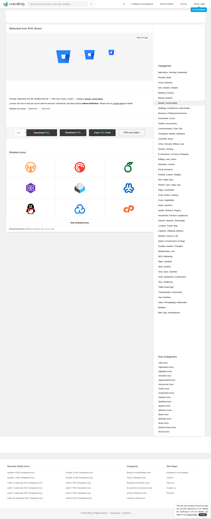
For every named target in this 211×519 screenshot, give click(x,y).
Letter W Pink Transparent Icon (79, 498)
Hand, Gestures (165, 205)
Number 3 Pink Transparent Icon (20, 473)
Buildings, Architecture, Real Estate (174, 108)
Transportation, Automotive (170, 292)
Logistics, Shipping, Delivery (170, 231)
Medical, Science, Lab (168, 236)
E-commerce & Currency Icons (139, 488)
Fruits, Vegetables (166, 200)
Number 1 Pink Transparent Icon (20, 478)
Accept (202, 515)
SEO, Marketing (165, 256)
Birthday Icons (165, 419)
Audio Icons (164, 388)
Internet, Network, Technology (171, 220)
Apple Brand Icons (167, 380)
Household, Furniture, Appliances (173, 215)
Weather (162, 307)
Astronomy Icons (166, 384)
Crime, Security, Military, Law (171, 144)
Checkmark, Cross (166, 118)
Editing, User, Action (167, 159)
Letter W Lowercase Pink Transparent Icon (25, 498)
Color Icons (46, 109)
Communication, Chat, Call (170, 128)
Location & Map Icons (136, 498)
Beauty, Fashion (165, 98)
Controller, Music (165, 139)
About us (170, 483)
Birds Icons (163, 414)
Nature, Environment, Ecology (171, 241)
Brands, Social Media (94, 99)
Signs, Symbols (165, 261)
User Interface (164, 297)
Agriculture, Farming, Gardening (172, 72)
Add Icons (163, 363)
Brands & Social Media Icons (139, 473)
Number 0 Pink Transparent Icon (79, 478)
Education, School (166, 164)
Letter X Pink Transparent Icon (78, 493)
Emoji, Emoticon (165, 169)
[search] (91, 4)
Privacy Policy (115, 513)
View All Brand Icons (79, 223)
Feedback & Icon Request (142, 4)
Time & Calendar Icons (136, 478)
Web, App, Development (169, 312)
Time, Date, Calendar (167, 272)
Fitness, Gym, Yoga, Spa (169, 185)
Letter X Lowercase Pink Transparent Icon (24, 493)
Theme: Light (199, 4)
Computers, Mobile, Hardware (171, 134)
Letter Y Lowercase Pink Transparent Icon (24, 488)
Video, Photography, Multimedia (172, 302)
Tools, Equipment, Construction (172, 277)
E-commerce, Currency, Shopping (173, 154)
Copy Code (102, 132)
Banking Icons (165, 401)
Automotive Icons (166, 393)
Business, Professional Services (172, 113)
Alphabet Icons (165, 371)
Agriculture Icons (166, 367)
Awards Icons (165, 397)
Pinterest (170, 493)
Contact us (171, 488)
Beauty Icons (164, 406)
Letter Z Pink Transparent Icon (78, 483)
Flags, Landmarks (166, 190)
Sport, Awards (164, 266)
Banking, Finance (166, 93)
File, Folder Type (165, 180)
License (183, 4)
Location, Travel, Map (167, 226)
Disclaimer (127, 513)
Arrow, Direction (165, 82)
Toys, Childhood (165, 282)
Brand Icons (33, 109)
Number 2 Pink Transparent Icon (79, 473)
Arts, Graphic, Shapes (168, 87)
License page (118, 103)
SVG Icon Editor (166, 4)
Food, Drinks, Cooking (168, 195)
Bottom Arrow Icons (167, 427)
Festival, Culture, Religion (169, 174)
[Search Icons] (58, 4)
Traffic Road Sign (166, 287)
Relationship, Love (166, 251)
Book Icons (163, 423)
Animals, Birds (164, 77)
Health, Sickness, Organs (169, 210)
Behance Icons (165, 410)
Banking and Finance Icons (138, 483)
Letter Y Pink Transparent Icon (78, 488)
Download (42, 133)
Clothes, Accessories (167, 123)
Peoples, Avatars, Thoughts (170, 246)
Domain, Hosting (165, 149)
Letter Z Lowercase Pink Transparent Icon (24, 483)
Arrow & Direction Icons (136, 493)
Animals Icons (165, 376)
